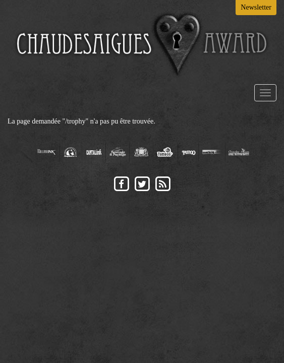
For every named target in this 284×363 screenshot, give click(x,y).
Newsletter (256, 7)
